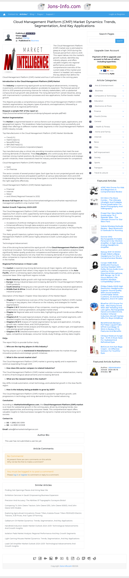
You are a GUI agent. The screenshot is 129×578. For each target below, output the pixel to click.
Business (35, 41)
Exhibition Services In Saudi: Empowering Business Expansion (32, 495)
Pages (40, 14)
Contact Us (13, 14)
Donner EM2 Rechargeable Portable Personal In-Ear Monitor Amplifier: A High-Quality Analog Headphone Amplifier (112, 242)
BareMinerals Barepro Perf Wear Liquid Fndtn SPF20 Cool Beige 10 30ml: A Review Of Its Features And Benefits (111, 327)
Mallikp (26, 38)
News (96, 142)
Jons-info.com (66, 566)
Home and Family (103, 132)
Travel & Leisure (101, 173)
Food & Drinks (100, 116)
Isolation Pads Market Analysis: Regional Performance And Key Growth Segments (40, 533)
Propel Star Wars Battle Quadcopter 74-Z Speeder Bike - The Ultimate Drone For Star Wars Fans (112, 217)
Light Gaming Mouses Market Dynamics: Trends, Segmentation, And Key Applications (42, 539)
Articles (23, 14)
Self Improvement (102, 152)
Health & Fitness (103, 127)
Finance (97, 111)
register (24, 475)
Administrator (114, 368)
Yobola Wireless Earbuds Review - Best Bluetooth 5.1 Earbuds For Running (112, 228)
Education (98, 101)
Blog (32, 14)
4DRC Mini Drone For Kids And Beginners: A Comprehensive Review (112, 189)
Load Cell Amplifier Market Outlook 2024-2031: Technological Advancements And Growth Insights (40, 545)
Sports (97, 163)
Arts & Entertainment (104, 86)
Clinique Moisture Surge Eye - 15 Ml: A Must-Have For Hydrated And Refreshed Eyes (112, 339)
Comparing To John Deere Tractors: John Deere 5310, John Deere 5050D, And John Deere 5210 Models (41, 507)
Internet (97, 137)
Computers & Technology (105, 96)
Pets (96, 147)
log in (15, 475)
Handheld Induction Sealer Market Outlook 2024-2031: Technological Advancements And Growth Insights (41, 527)
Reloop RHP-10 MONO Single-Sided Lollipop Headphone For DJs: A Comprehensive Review (111, 255)
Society (97, 157)
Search (120, 41)
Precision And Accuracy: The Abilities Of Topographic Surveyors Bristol (35, 500)
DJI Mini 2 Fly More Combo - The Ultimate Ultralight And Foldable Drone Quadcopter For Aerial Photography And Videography (111, 203)
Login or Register (117, 14)
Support (49, 14)
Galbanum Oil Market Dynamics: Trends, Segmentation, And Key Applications (38, 521)
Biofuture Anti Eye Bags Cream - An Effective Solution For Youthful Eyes (111, 350)
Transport (98, 168)
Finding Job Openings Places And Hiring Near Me (26, 490)
